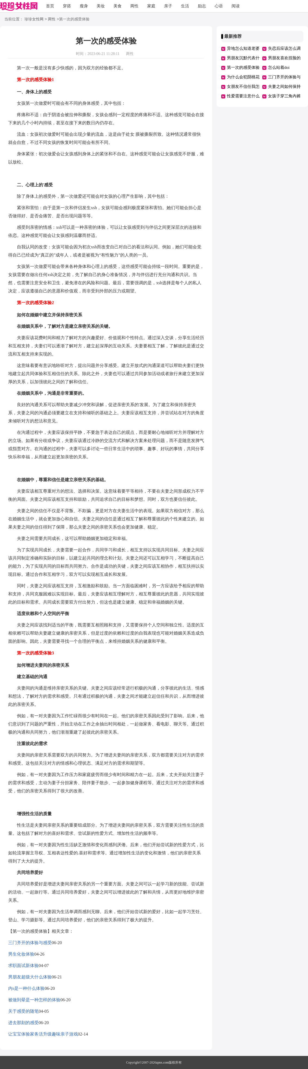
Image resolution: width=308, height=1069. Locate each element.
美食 (117, 6)
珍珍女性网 (34, 19)
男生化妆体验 (21, 954)
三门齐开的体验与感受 (30, 942)
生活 (185, 6)
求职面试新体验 (23, 965)
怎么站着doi (278, 67)
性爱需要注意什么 (243, 96)
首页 (50, 6)
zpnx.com (162, 1062)
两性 (134, 6)
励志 (202, 6)
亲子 (168, 6)
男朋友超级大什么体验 (30, 977)
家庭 (151, 6)
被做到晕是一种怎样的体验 (34, 999)
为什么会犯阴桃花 (243, 77)
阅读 (236, 6)
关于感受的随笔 (23, 1011)
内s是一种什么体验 (26, 988)
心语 (219, 6)
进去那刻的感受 (23, 1022)
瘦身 (84, 6)
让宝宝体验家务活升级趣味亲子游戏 (43, 1034)
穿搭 (67, 6)
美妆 (101, 6)
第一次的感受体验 (243, 67)
